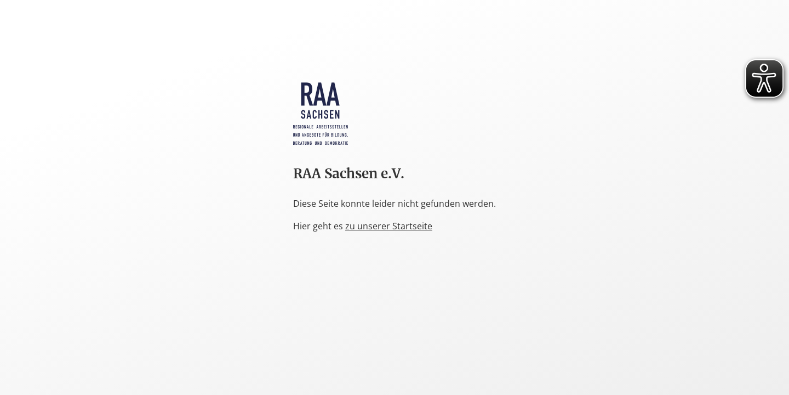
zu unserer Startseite (388, 226)
